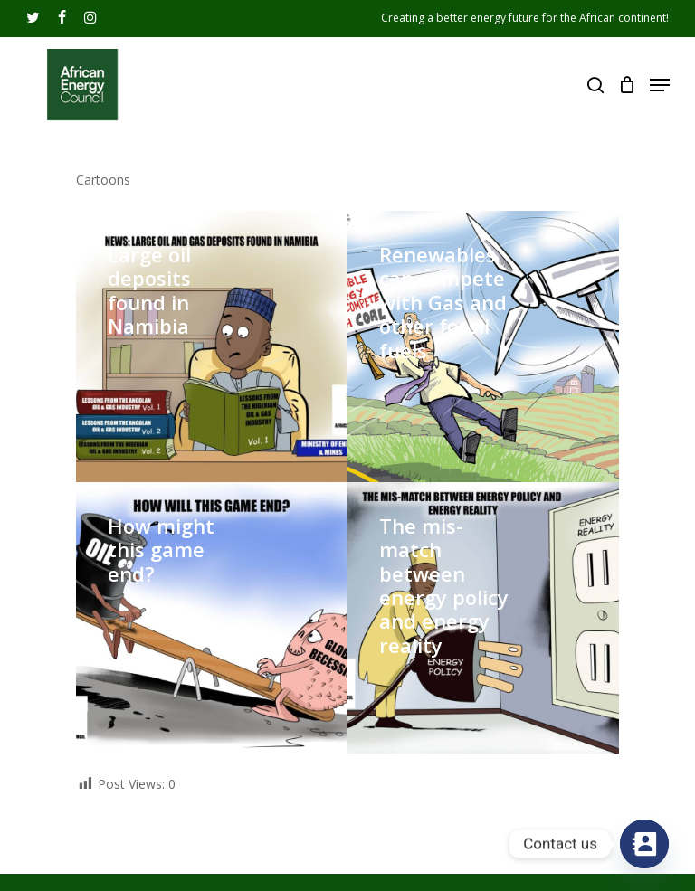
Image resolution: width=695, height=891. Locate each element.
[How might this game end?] (212, 618)
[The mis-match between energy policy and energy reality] (483, 618)
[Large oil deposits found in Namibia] (212, 346)
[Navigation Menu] (660, 85)
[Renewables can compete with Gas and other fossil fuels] (483, 346)
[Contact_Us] (644, 844)
